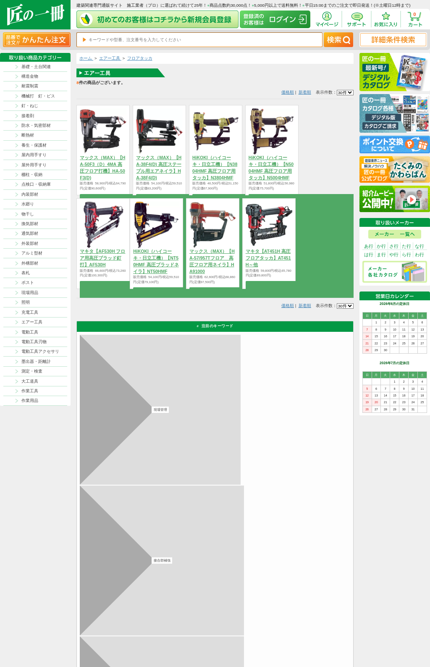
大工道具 (29, 381)
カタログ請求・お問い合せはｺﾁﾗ (295, 548)
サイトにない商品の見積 (321, 638)
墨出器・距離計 (36, 361)
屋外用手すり (34, 165)
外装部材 (29, 243)
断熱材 (27, 135)
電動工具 (29, 332)
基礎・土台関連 (36, 66)
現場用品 (29, 292)
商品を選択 (103, 285)
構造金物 (29, 76)
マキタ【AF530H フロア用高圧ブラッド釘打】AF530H (102, 258)
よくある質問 (238, 645)
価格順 (287, 92)
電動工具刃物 (34, 341)
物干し (27, 214)
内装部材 (29, 194)
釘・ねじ (29, 105)
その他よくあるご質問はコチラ (294, 522)
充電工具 (29, 312)
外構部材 (29, 263)
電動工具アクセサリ (40, 351)
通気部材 (29, 233)
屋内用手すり (34, 154)
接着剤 (27, 115)
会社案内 (266, 638)
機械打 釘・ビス (38, 96)
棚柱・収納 (31, 174)
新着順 (305, 92)
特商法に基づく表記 (318, 632)
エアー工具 (31, 322)
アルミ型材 (31, 253)
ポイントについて (241, 632)
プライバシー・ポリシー (321, 624)
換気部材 (29, 223)
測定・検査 (31, 371)
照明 (25, 302)
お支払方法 (267, 624)
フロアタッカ (139, 58)
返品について (238, 624)
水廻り (27, 204)
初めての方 (267, 632)
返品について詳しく (282, 448)
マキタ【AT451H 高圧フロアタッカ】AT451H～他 (268, 258)
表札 (25, 272)
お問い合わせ (238, 638)
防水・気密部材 (36, 125)
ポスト (27, 282)
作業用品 (29, 400)
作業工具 (29, 391)
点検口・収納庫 (36, 184)
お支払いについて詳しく (120, 574)
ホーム (86, 58)
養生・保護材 (34, 145)
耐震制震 (29, 86)
